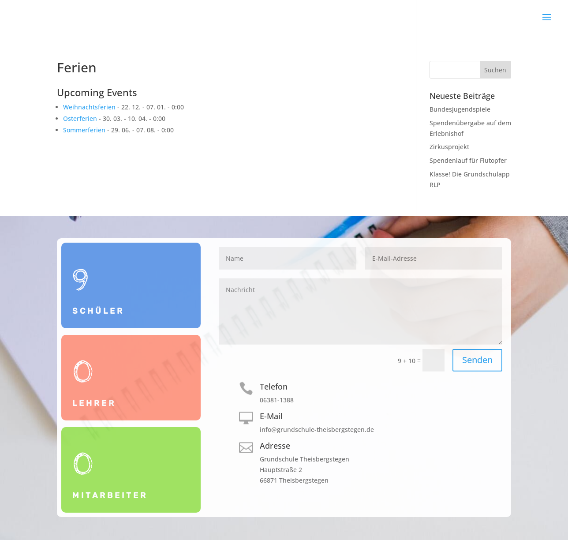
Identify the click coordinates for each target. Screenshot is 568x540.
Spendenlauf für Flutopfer (468, 160)
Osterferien (80, 118)
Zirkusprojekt (449, 146)
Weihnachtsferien (89, 107)
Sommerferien (84, 130)
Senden (477, 360)
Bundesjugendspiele (460, 109)
